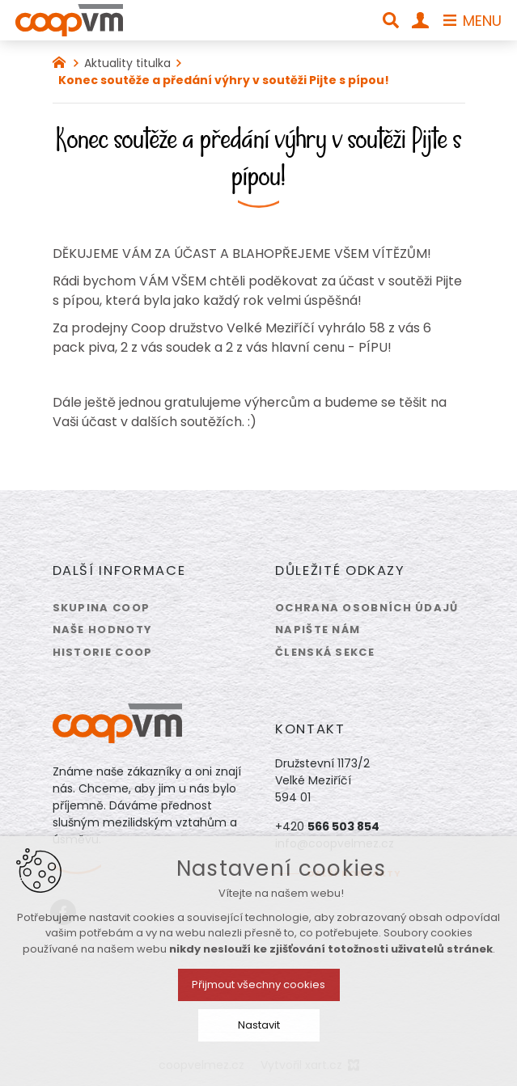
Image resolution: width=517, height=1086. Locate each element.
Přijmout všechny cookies (258, 984)
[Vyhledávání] (391, 20)
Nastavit (259, 1025)
